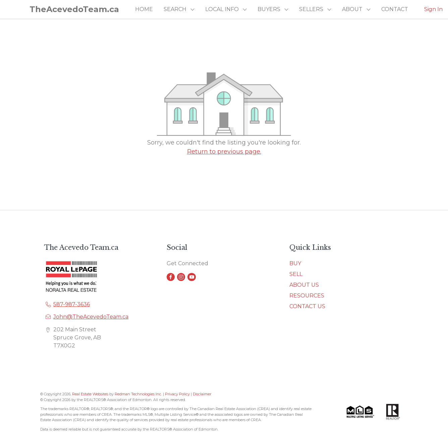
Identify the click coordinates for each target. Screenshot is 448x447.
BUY (295, 263)
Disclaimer (202, 394)
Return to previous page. (224, 151)
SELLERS (311, 9)
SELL (295, 274)
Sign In (433, 9)
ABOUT (352, 9)
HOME (144, 9)
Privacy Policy (177, 394)
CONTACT (394, 9)
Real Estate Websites (90, 394)
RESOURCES (306, 295)
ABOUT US (304, 285)
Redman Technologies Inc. (139, 394)
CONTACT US (307, 306)
